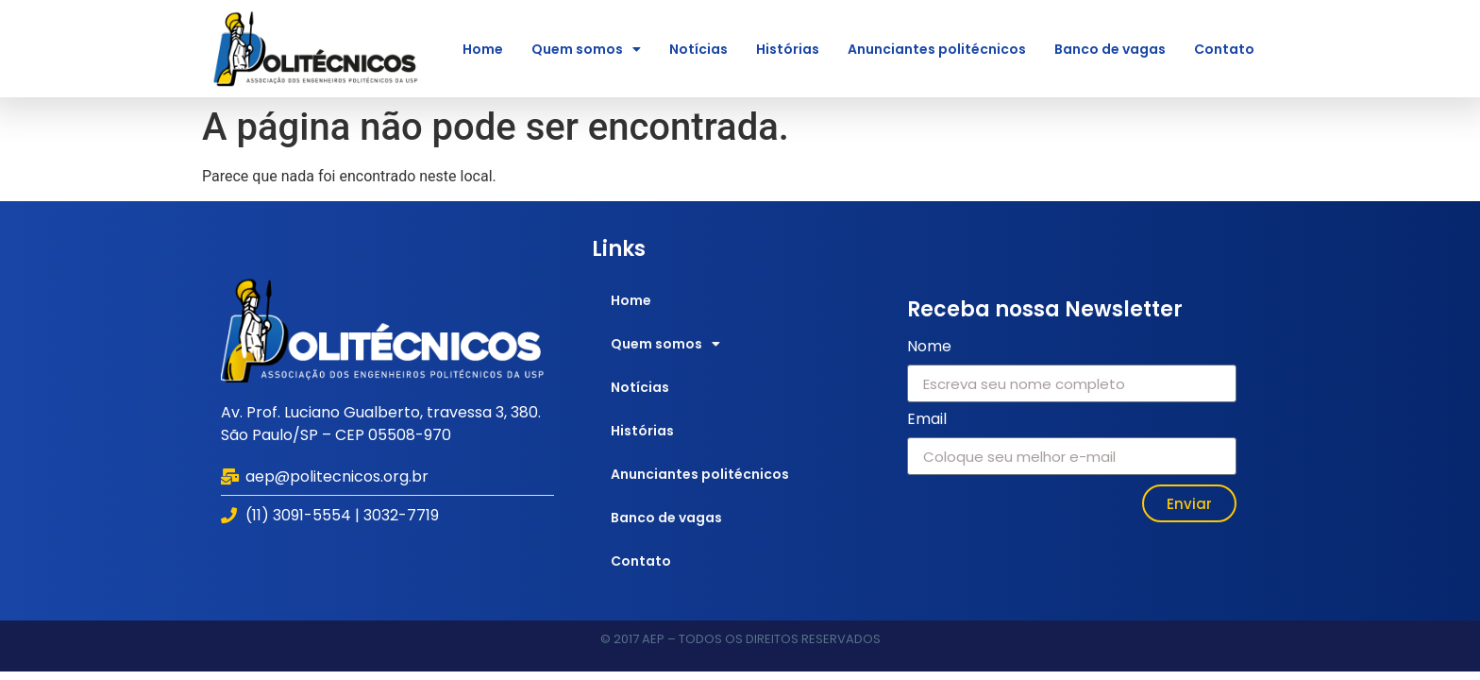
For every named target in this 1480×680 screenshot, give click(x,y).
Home (482, 49)
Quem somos (586, 49)
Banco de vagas (1110, 49)
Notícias (698, 49)
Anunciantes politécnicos (937, 49)
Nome (929, 348)
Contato (1224, 49)
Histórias (787, 49)
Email (927, 421)
